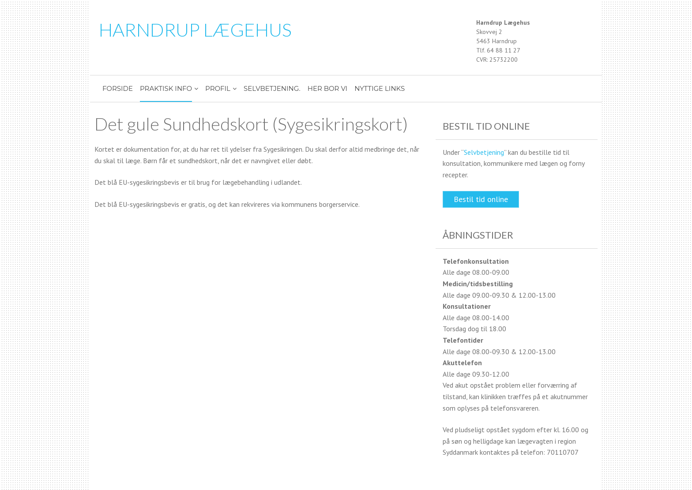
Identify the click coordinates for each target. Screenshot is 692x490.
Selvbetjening (484, 152)
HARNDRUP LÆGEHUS (195, 30)
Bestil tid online (481, 199)
